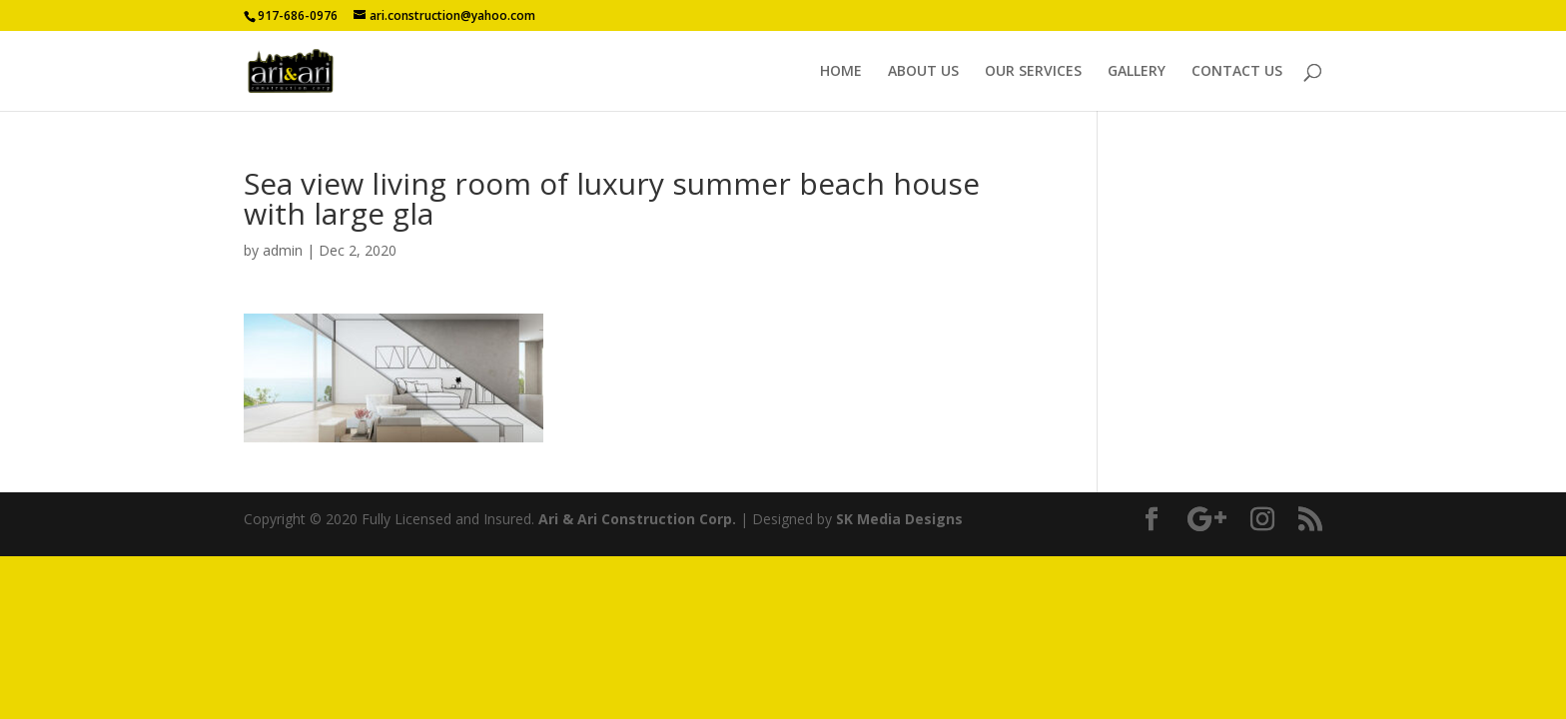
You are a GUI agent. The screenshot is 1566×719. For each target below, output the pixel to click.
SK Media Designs (899, 518)
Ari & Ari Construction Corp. (637, 518)
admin (283, 250)
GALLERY (1137, 72)
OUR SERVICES (1033, 72)
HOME (841, 72)
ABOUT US (923, 72)
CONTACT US (1236, 72)
